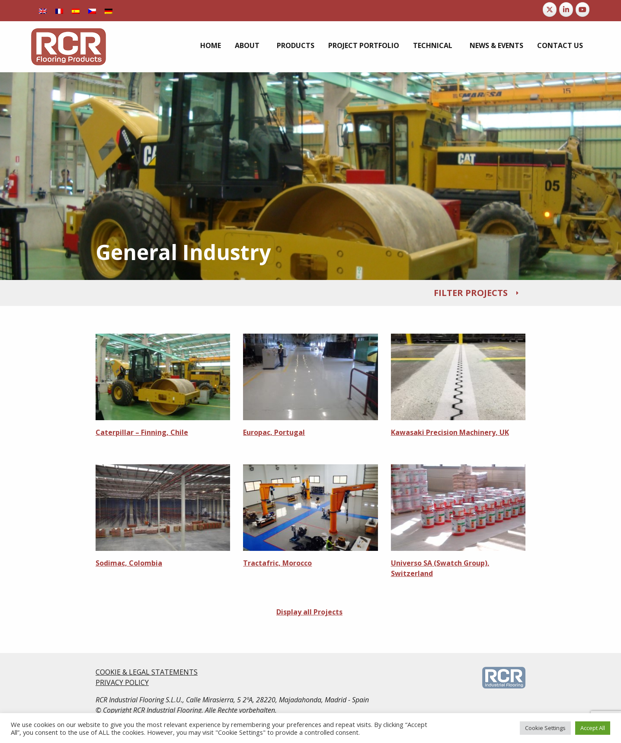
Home (210, 45)
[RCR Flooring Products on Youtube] (582, 9)
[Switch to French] (59, 10)
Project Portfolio (363, 45)
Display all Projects (309, 612)
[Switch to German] (108, 10)
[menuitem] (210, 45)
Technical (432, 45)
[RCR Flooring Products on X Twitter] (550, 9)
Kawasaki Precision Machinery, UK (450, 432)
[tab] (310, 293)
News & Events (496, 45)
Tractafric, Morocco (277, 563)
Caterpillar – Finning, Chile (142, 432)
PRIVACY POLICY (122, 682)
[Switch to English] (43, 10)
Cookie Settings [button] (545, 728)
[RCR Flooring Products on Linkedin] (566, 9)
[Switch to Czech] (92, 10)
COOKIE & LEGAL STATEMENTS (147, 672)
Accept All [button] (592, 728)
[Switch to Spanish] (75, 10)
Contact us (560, 45)
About (247, 45)
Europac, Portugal (274, 432)
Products (295, 45)
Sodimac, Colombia (129, 563)
